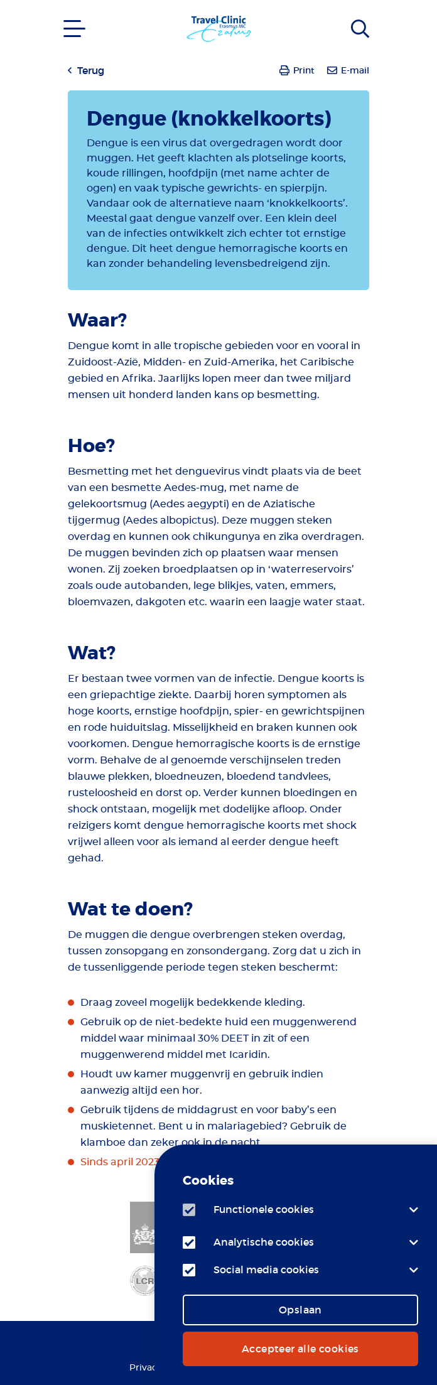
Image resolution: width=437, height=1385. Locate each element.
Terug (90, 70)
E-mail (355, 70)
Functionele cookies (263, 1209)
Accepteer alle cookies (300, 1348)
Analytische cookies (263, 1242)
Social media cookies (266, 1269)
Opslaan (300, 1309)
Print (304, 70)
